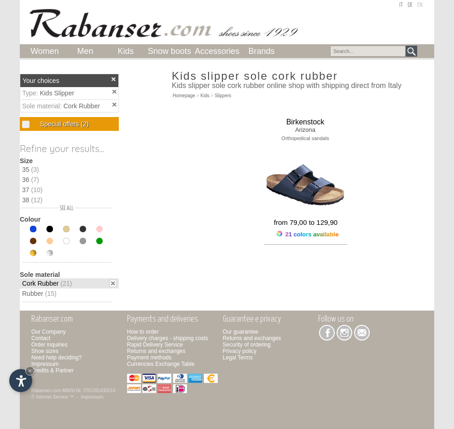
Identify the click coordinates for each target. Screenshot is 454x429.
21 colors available (307, 234)
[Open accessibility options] (20, 380)
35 (30, 169)
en (420, 5)
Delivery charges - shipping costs (167, 338)
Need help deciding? (56, 357)
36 (30, 179)
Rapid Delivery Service (155, 344)
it (401, 5)
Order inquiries (49, 344)
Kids (204, 95)
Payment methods (149, 357)
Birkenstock (305, 122)
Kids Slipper (57, 93)
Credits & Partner (52, 370)
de (410, 5)
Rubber (39, 293)
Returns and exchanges (156, 351)
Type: (31, 93)
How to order (143, 332)
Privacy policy (239, 351)
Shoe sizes (44, 351)
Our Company (48, 332)
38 (32, 200)
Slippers (223, 95)
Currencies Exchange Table (161, 364)
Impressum (44, 364)
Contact (40, 338)
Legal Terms (238, 357)
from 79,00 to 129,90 (306, 222)
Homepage (184, 95)
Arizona (305, 129)
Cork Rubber (82, 106)
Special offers (63, 124)
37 (32, 190)
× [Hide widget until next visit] (30, 370)
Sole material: (42, 106)
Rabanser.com (46, 390)
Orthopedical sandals (305, 138)
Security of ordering (247, 344)
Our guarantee (240, 332)
